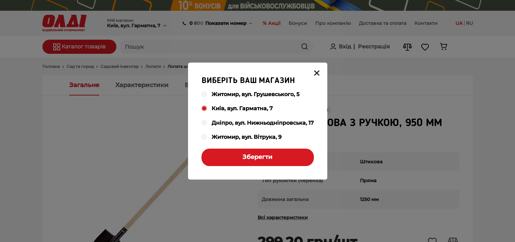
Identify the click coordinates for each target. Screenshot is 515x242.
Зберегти (257, 157)
